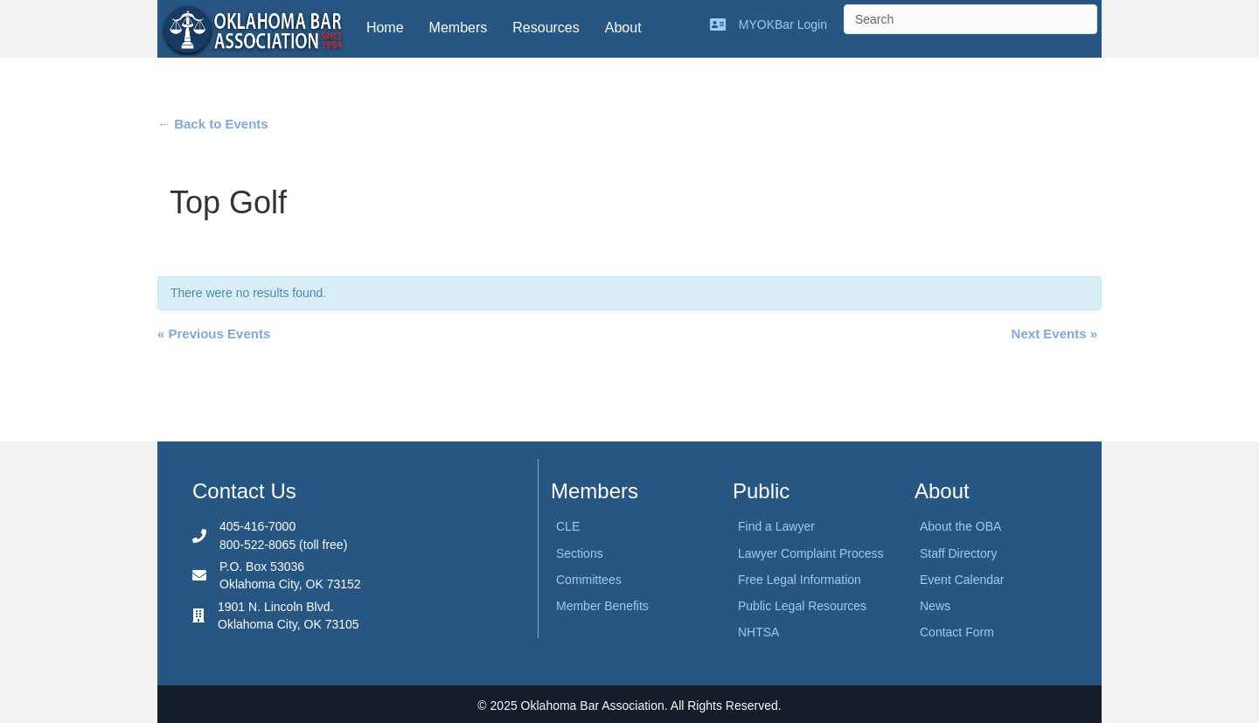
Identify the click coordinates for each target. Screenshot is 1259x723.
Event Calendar (962, 580)
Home (385, 27)
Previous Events (213, 333)
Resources (545, 27)
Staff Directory (958, 553)
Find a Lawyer (776, 526)
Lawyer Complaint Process (811, 553)
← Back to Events (212, 123)
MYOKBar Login (783, 24)
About (623, 27)
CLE (568, 526)
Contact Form (957, 632)
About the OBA (960, 526)
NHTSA (758, 632)
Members (458, 27)
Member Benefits (602, 606)
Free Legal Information (799, 580)
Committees (589, 580)
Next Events (1054, 333)
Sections (579, 553)
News (935, 606)
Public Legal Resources (802, 606)
